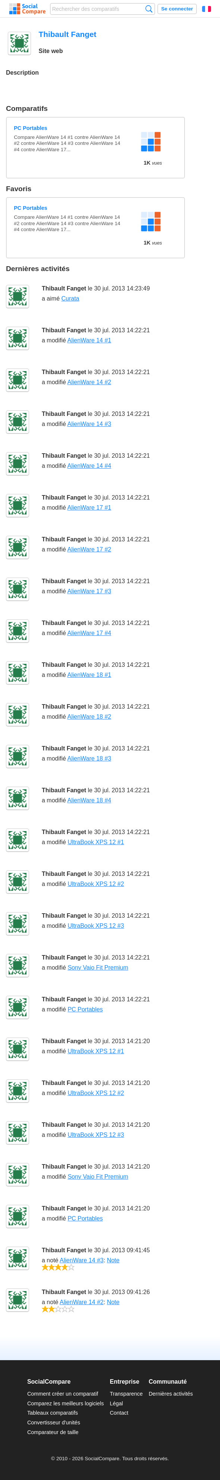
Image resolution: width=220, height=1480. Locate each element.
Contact (119, 1413)
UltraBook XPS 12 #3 (95, 926)
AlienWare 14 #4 (89, 466)
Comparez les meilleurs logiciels (65, 1403)
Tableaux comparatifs (52, 1413)
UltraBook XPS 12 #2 (95, 884)
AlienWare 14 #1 (89, 340)
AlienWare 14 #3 (89, 424)
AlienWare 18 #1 (89, 675)
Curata (70, 298)
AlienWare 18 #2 (89, 716)
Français (206, 9)
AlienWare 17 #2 (89, 549)
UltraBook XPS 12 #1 (95, 842)
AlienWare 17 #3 (89, 591)
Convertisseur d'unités (53, 1422)
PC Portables (30, 128)
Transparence (126, 1394)
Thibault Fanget (64, 288)
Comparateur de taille (53, 1432)
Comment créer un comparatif (62, 1394)
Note (113, 1260)
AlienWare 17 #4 (89, 633)
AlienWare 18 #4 (89, 800)
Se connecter (177, 9)
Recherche (149, 8)
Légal (116, 1403)
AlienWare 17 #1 (89, 507)
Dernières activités (171, 1394)
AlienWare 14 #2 (89, 382)
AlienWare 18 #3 (89, 758)
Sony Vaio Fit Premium (97, 967)
